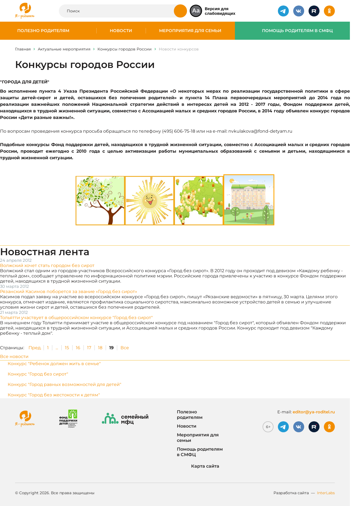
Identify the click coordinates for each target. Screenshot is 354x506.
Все (124, 347)
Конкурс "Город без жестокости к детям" (54, 394)
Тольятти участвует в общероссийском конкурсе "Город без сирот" (76, 317)
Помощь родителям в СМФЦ (297, 30)
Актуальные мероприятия (64, 49)
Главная (23, 49)
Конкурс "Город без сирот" (38, 374)
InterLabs (326, 492)
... (57, 347)
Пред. (34, 347)
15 (67, 347)
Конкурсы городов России (124, 49)
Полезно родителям (43, 30)
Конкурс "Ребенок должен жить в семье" (54, 363)
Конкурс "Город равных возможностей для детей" (64, 384)
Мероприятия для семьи (190, 30)
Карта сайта (198, 466)
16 (78, 347)
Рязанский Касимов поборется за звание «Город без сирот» (68, 291)
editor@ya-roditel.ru (314, 411)
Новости (121, 30)
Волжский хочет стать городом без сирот (47, 265)
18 (100, 347)
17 (89, 347)
